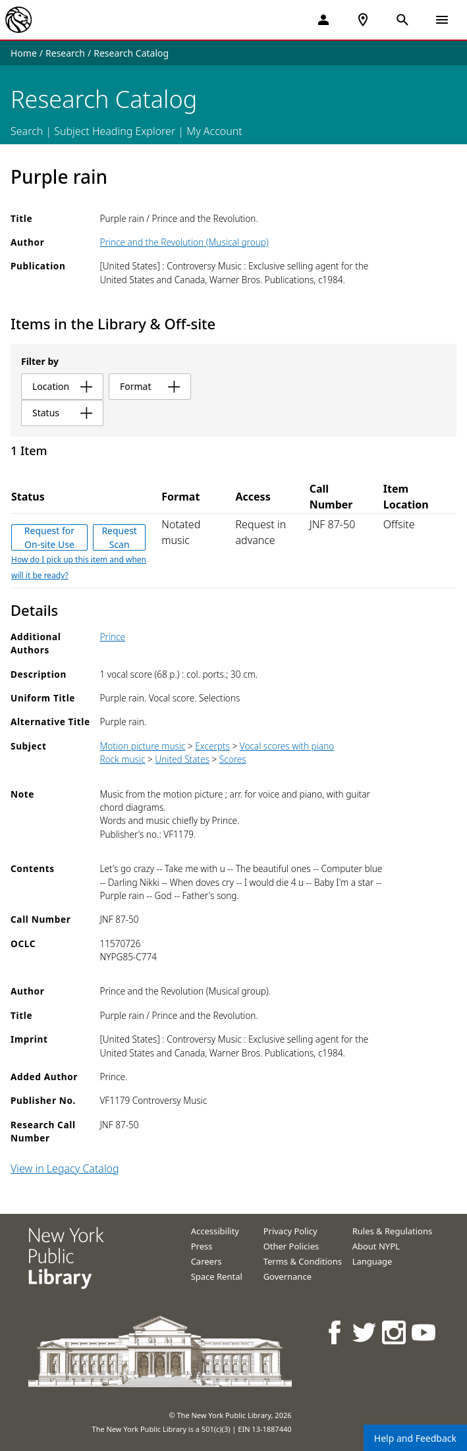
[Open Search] (402, 20)
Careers (206, 1261)
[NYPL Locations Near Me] (363, 20)
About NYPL (376, 1246)
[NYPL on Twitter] (365, 1332)
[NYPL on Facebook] (335, 1332)
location (62, 386)
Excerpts (212, 746)
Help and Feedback (415, 1438)
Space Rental (216, 1276)
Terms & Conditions (302, 1261)
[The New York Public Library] (18, 20)
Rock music (122, 759)
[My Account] (323, 20)
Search (27, 131)
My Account (214, 131)
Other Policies (291, 1246)
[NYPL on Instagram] (395, 1332)
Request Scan (119, 537)
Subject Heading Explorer (114, 131)
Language (372, 1261)
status (62, 412)
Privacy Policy (290, 1231)
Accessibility (215, 1231)
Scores (232, 759)
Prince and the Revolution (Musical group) (183, 242)
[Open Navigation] (442, 20)
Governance (287, 1276)
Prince (112, 636)
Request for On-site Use (49, 537)
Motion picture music (142, 746)
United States (182, 759)
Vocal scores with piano (287, 746)
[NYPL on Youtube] (424, 1332)
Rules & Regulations (392, 1231)
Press (202, 1246)
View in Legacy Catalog (65, 1168)
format (150, 386)
